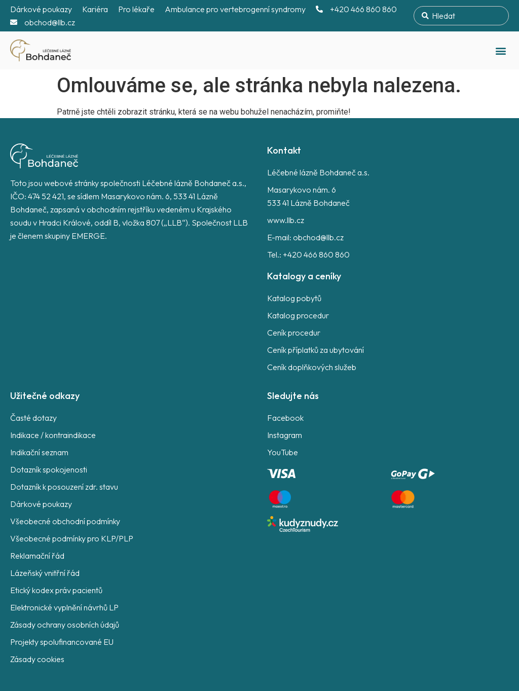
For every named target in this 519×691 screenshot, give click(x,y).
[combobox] (461, 15)
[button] (500, 50)
